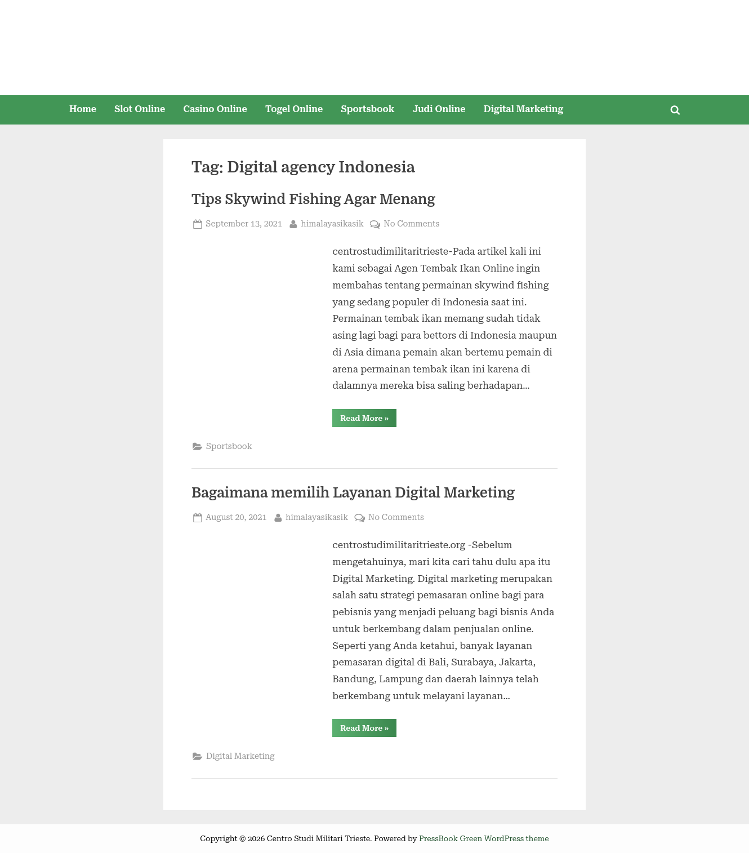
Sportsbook (367, 109)
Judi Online (439, 109)
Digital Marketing (523, 109)
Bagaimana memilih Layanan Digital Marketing (353, 493)
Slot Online (139, 109)
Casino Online (215, 109)
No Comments (411, 224)
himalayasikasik (332, 223)
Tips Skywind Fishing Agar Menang (313, 199)
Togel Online (294, 109)
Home (82, 109)
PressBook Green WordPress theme (484, 838)
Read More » (368, 420)
